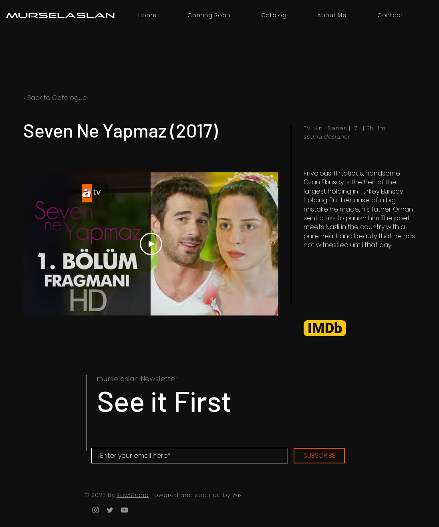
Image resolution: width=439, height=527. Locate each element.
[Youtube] (124, 510)
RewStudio (133, 495)
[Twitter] (110, 510)
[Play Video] (151, 244)
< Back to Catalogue (55, 97)
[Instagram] (95, 510)
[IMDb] (325, 328)
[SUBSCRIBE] (319, 455)
